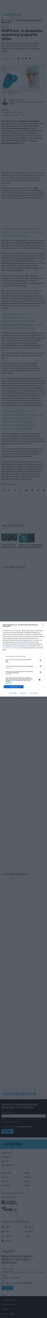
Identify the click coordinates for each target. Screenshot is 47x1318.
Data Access (23, 693)
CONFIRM (13, 686)
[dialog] (23, 659)
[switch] (40, 660)
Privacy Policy (34, 693)
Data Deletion (13, 693)
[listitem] (23, 656)
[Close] (43, 625)
